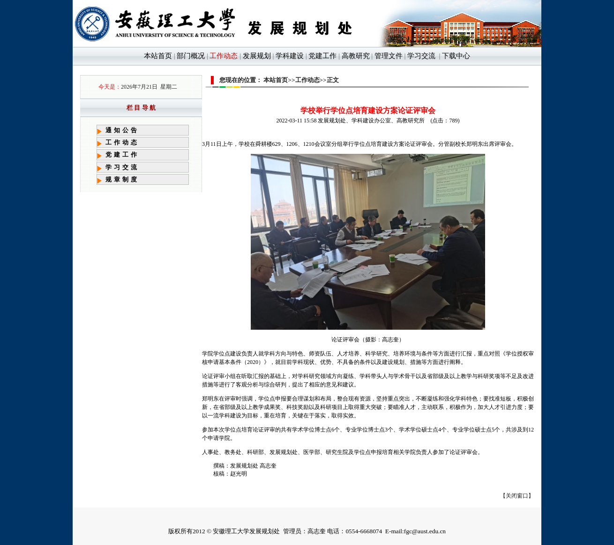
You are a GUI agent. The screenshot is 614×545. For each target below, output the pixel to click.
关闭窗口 (517, 495)
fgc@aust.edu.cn (425, 531)
